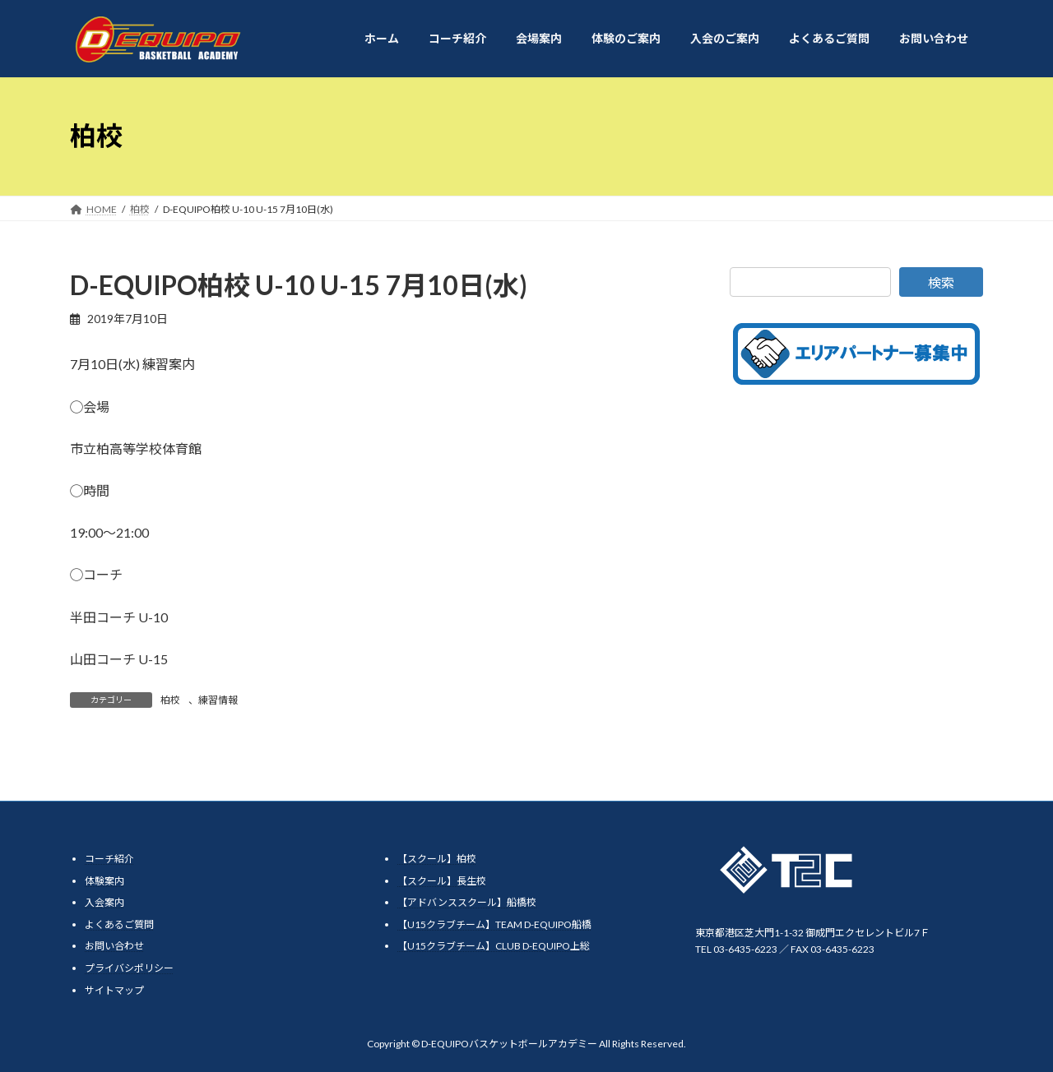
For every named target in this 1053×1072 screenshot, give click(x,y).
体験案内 (104, 881)
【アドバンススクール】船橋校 (466, 902)
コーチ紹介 (109, 859)
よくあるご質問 (119, 924)
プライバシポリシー (129, 968)
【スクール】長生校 (441, 881)
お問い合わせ (114, 946)
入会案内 (104, 902)
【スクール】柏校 (436, 859)
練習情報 (218, 700)
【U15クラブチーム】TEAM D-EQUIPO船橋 (494, 924)
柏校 (170, 700)
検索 (941, 282)
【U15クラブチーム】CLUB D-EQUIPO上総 (493, 946)
